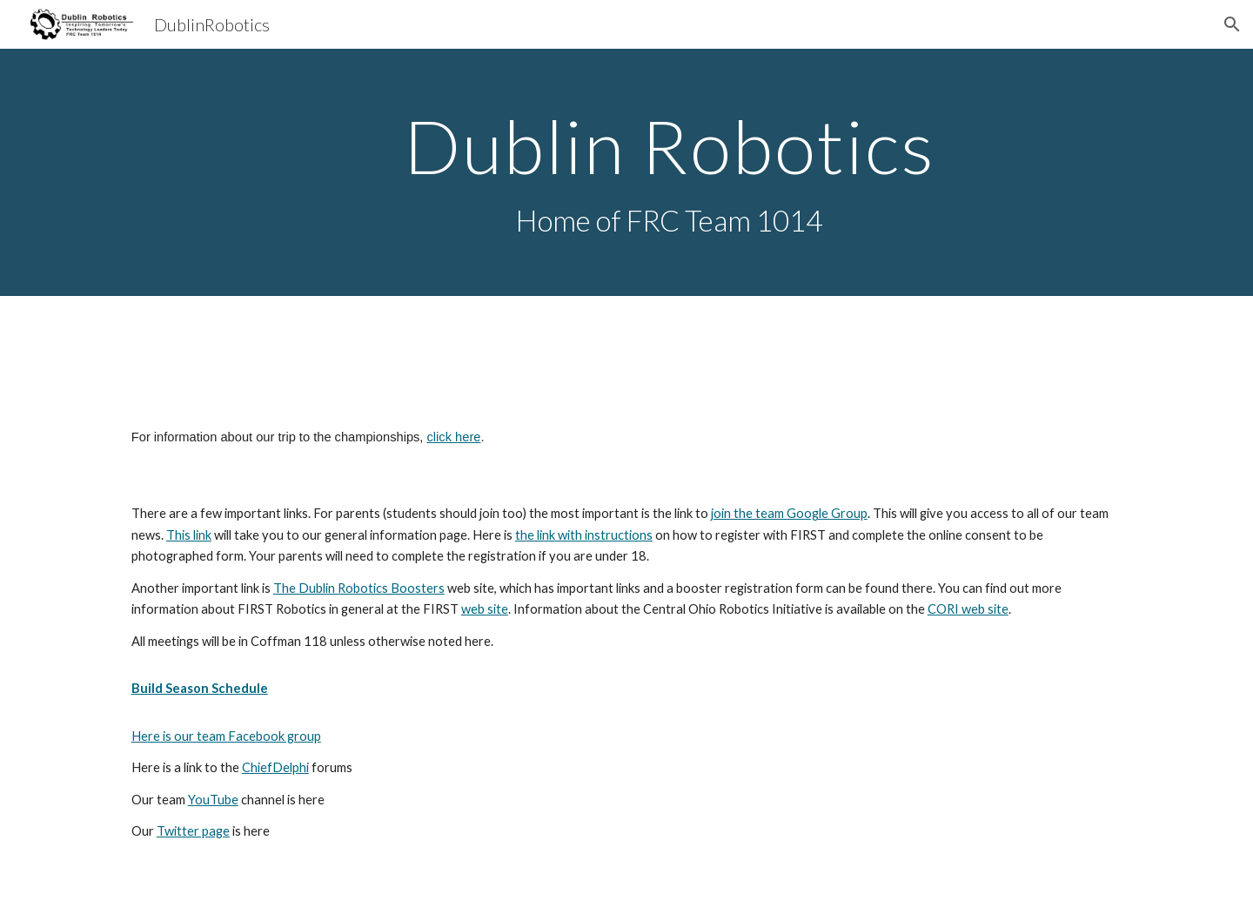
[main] (669, 173)
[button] (1232, 24)
